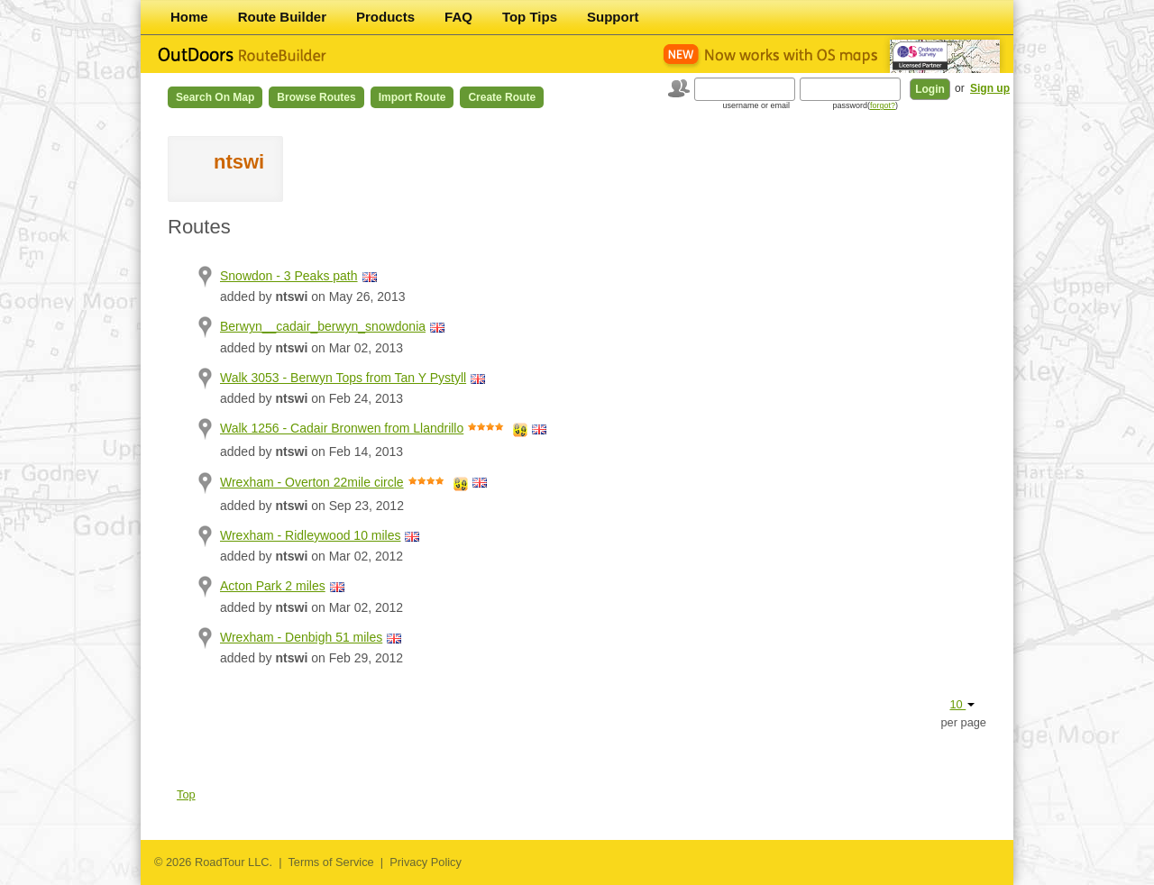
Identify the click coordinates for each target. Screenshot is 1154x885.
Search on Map (215, 97)
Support (613, 16)
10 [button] (962, 704)
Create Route (502, 97)
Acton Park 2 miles (272, 586)
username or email (756, 105)
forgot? (882, 105)
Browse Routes (316, 97)
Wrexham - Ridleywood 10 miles (310, 535)
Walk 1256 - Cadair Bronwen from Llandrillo (341, 428)
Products (385, 16)
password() (865, 105)
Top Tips (529, 16)
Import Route (412, 97)
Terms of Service (330, 862)
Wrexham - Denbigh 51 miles (301, 637)
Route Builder (282, 16)
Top (186, 794)
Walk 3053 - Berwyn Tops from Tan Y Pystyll (343, 377)
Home (189, 16)
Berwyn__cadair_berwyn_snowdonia (323, 326)
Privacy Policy (425, 862)
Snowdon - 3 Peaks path (289, 276)
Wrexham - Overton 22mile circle (312, 482)
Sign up (990, 88)
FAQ (458, 16)
